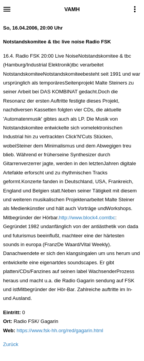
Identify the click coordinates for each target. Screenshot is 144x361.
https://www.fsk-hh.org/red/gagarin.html (60, 330)
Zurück (10, 344)
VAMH (71, 9)
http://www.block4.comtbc (87, 217)
